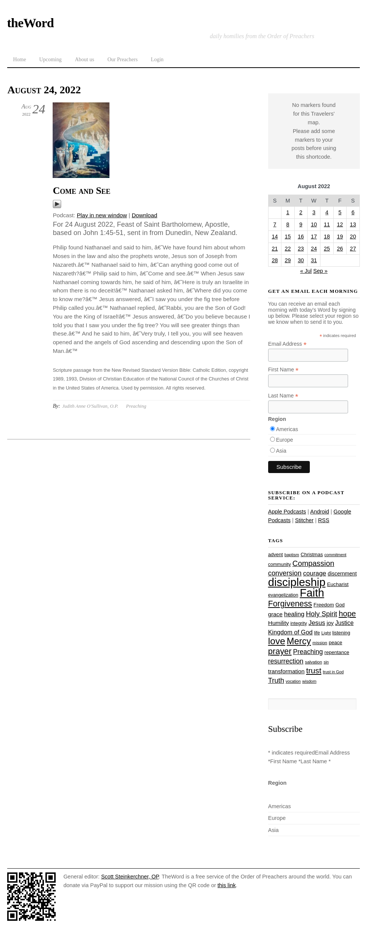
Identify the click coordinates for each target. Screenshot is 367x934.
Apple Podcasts (287, 512)
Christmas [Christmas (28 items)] (312, 554)
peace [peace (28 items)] (335, 642)
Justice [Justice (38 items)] (344, 623)
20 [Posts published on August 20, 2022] (353, 237)
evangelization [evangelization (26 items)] (283, 595)
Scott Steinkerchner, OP (130, 877)
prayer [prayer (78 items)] (280, 651)
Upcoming (50, 59)
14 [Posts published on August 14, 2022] (275, 237)
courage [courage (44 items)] (314, 573)
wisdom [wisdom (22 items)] (309, 681)
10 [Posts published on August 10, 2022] (314, 224)
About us (84, 59)
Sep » (320, 271)
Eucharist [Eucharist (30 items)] (337, 584)
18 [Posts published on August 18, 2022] (327, 237)
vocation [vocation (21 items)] (293, 681)
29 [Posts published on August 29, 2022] (288, 260)
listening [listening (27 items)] (341, 633)
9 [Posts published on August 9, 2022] (300, 224)
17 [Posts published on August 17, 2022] (314, 237)
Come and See (81, 190)
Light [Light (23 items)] (326, 633)
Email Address (287, 344)
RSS (324, 520)
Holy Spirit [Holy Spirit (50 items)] (321, 614)
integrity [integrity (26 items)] (298, 623)
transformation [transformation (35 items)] (286, 671)
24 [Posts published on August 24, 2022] (314, 249)
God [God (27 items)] (340, 605)
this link (226, 885)
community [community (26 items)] (279, 564)
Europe (284, 440)
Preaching (136, 406)
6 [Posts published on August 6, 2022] (353, 212)
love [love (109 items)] (276, 641)
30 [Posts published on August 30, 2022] (301, 260)
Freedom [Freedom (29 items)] (324, 605)
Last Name (283, 395)
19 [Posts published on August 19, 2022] (340, 237)
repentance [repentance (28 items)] (337, 652)
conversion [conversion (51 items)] (284, 573)
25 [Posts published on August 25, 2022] (327, 249)
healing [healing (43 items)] (294, 614)
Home (19, 59)
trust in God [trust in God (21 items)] (333, 672)
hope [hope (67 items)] (347, 613)
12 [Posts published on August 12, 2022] (340, 224)
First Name (283, 369)
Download (145, 215)
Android (319, 512)
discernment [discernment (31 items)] (342, 574)
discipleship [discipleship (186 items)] (297, 582)
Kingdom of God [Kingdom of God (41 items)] (290, 632)
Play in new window (102, 215)
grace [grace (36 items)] (275, 614)
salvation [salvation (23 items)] (313, 662)
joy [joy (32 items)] (330, 623)
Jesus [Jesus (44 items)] (316, 622)
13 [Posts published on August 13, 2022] (353, 224)
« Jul (306, 271)
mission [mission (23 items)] (319, 642)
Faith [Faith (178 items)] (312, 593)
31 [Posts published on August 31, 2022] (314, 260)
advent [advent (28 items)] (275, 554)
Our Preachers (123, 59)
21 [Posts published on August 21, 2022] (275, 249)
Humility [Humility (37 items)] (278, 623)
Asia (281, 451)
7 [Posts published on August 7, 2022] (274, 224)
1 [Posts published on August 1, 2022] (287, 212)
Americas (287, 429)
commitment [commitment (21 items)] (336, 554)
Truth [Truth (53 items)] (276, 680)
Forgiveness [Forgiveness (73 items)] (290, 603)
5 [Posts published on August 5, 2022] (339, 212)
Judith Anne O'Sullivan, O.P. (90, 406)
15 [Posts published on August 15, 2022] (288, 237)
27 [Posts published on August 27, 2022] (353, 249)
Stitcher (304, 520)
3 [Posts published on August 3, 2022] (313, 212)
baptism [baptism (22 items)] (291, 554)
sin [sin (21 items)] (326, 662)
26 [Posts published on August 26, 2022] (340, 249)
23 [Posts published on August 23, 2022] (301, 249)
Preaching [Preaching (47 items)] (308, 652)
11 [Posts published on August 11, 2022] (327, 224)
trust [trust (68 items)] (313, 670)
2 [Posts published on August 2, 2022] (300, 212)
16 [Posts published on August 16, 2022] (301, 237)
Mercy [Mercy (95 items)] (299, 641)
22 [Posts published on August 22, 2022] (288, 249)
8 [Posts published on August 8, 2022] (287, 224)
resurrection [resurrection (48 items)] (285, 661)
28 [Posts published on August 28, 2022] (275, 260)
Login (157, 59)
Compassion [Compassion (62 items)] (313, 563)
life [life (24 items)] (317, 633)
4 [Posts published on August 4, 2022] (326, 212)
